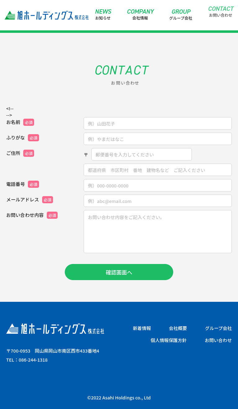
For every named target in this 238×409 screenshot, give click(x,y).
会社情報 (140, 14)
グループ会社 (180, 13)
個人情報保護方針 (169, 340)
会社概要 (178, 328)
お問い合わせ (220, 6)
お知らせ (103, 14)
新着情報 (142, 328)
